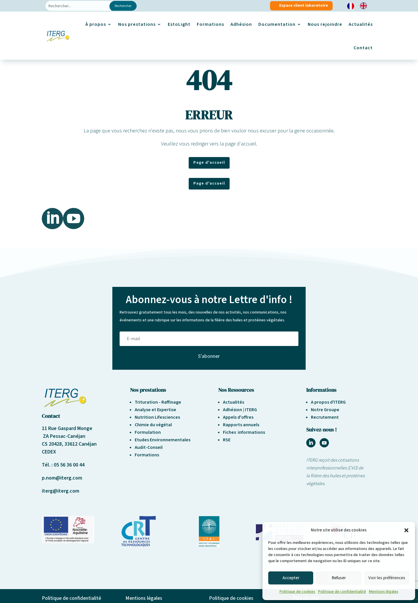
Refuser (339, 578)
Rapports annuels (241, 425)
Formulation (148, 432)
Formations (210, 24)
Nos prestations (137, 24)
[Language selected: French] (360, 6)
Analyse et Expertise (155, 410)
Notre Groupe (325, 410)
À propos (95, 24)
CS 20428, (53, 444)
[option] (365, 5)
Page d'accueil (209, 162)
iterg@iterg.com (60, 491)
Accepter (290, 578)
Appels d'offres (238, 417)
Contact (363, 48)
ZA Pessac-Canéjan (63, 436)
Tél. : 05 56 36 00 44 (63, 465)
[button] (406, 530)
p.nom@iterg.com (62, 478)
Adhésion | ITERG (240, 410)
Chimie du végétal (153, 425)
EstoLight (179, 24)
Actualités (361, 24)
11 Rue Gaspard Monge (67, 428)
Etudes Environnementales (162, 440)
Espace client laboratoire (303, 5)
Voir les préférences (386, 578)
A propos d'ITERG (328, 402)
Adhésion (241, 24)
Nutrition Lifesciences (157, 417)
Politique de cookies (297, 592)
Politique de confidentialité (342, 592)
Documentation (277, 24)
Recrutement (325, 417)
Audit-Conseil (149, 447)
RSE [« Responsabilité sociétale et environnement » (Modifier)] (226, 440)
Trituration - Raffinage (158, 402)
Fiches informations (244, 432)
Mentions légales (383, 592)
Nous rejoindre (325, 24)
